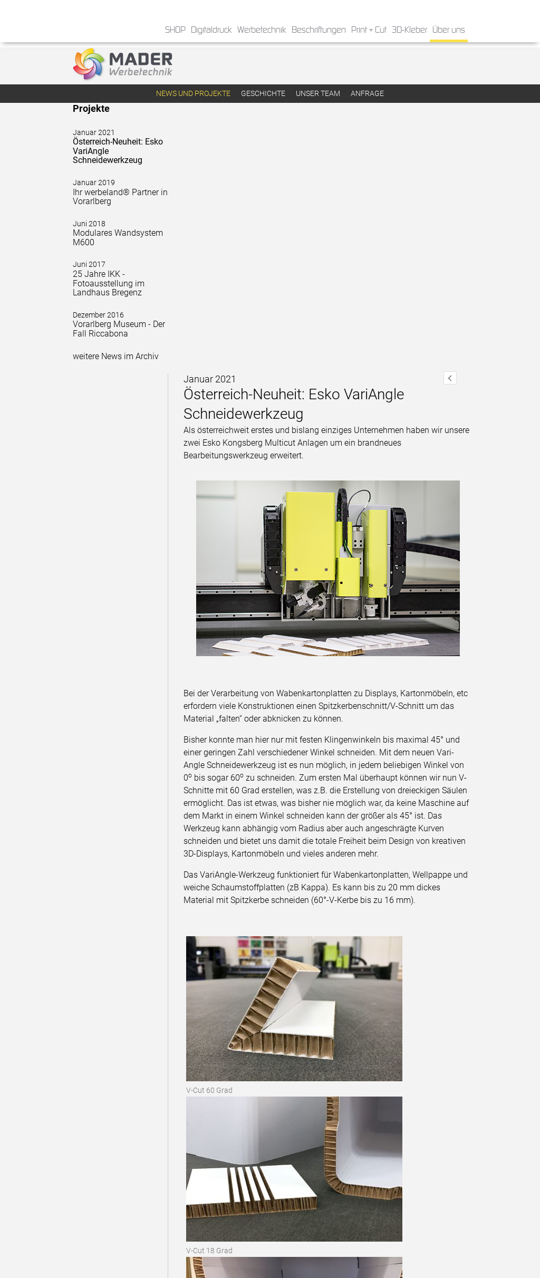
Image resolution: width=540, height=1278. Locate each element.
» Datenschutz (298, 1237)
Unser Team (318, 93)
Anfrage (367, 93)
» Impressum (296, 1248)
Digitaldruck (211, 30)
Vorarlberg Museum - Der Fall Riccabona (116, 326)
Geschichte (263, 93)
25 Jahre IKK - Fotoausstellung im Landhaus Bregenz (116, 280)
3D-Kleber (409, 30)
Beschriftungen (319, 30)
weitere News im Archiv (116, 357)
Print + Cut (369, 30)
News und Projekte (193, 93)
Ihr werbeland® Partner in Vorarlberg (116, 193)
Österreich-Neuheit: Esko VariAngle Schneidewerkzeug (116, 148)
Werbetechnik (261, 30)
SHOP (175, 30)
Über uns (448, 30)
